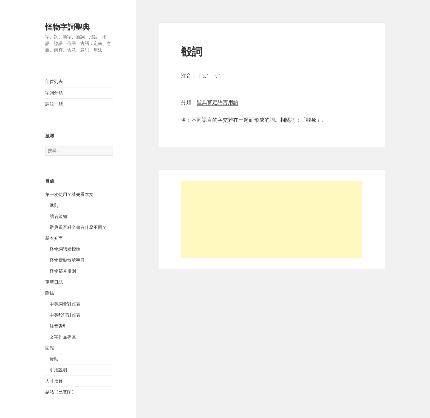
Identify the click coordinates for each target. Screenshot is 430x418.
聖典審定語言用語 (217, 102)
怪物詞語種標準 (65, 249)
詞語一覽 (54, 104)
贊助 (54, 359)
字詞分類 (54, 92)
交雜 (228, 120)
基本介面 (54, 238)
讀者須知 (58, 216)
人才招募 (54, 381)
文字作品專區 (63, 337)
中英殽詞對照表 (65, 315)
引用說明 (58, 370)
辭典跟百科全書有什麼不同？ (78, 227)
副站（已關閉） (60, 391)
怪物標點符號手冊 (67, 260)
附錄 (49, 293)
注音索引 (58, 326)
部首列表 (54, 81)
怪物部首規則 (63, 271)
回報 (49, 348)
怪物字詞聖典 (67, 27)
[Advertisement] (271, 219)
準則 (54, 205)
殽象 (311, 120)
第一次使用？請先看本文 (69, 194)
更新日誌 (54, 282)
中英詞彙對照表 (65, 304)
